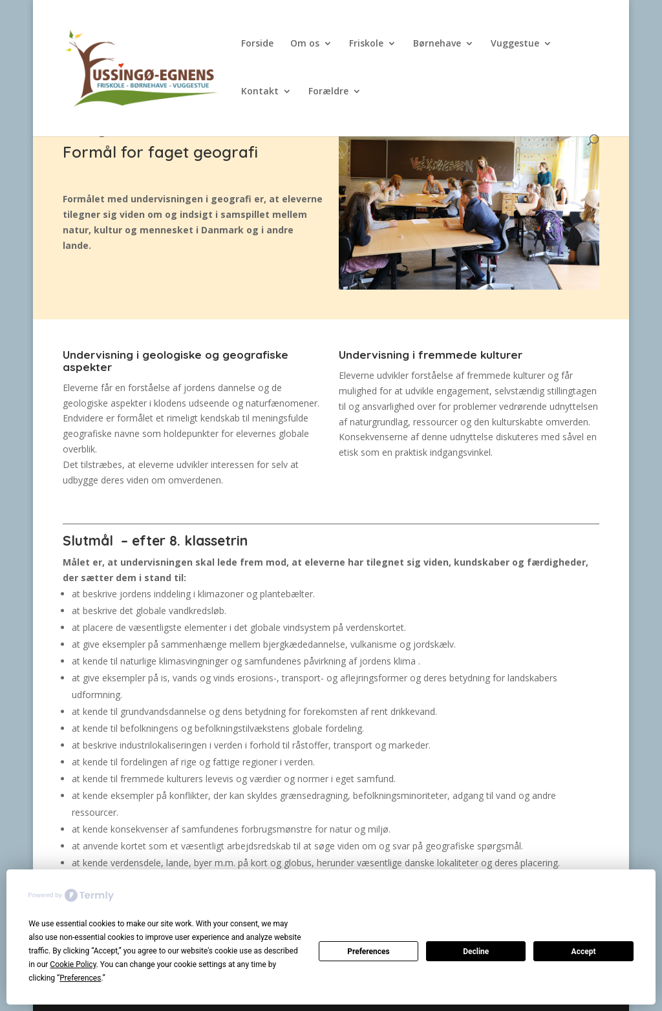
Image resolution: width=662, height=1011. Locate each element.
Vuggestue (515, 44)
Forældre (328, 92)
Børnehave (437, 44)
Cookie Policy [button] (73, 964)
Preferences (368, 951)
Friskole (366, 44)
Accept (583, 951)
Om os (304, 44)
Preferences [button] (80, 978)
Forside (257, 44)
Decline (476, 951)
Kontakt (260, 92)
